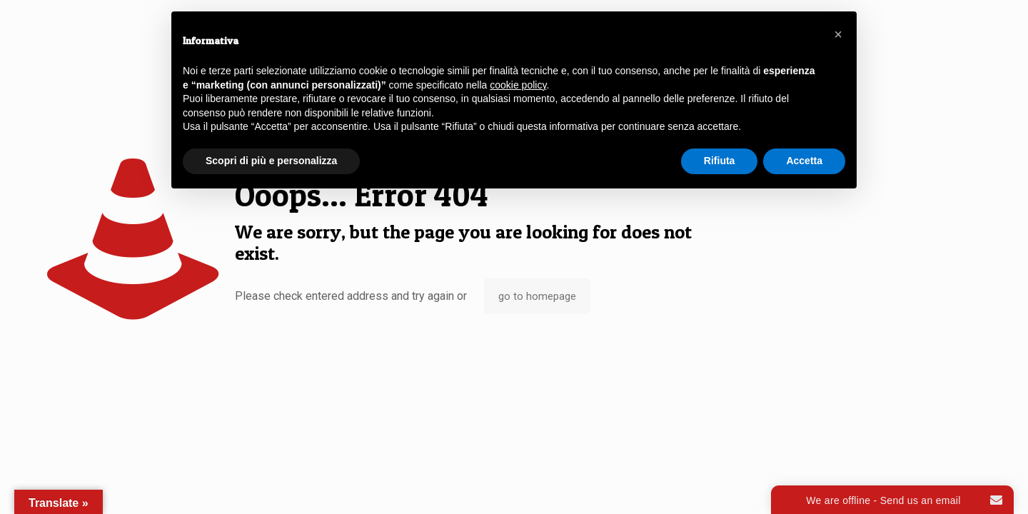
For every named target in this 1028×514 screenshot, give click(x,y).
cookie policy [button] (518, 85)
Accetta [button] (804, 160)
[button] (838, 34)
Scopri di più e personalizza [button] (271, 160)
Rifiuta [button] (719, 160)
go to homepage (537, 296)
